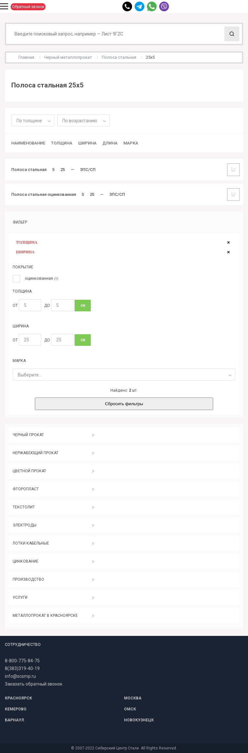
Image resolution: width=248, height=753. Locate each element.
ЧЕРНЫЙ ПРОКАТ (28, 435)
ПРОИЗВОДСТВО (28, 579)
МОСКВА (132, 698)
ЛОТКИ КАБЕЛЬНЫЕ (31, 543)
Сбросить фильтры (124, 403)
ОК (82, 306)
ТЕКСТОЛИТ (24, 507)
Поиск (231, 33)
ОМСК (130, 709)
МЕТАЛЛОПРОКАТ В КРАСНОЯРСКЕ (45, 615)
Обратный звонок (28, 7)
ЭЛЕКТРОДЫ (24, 525)
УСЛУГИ (20, 597)
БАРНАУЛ (14, 720)
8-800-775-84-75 (22, 660)
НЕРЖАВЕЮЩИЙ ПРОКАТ (35, 453)
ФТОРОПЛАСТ (26, 489)
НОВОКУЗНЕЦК (139, 720)
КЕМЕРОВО (15, 709)
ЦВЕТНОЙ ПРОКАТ (29, 471)
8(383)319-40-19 (22, 668)
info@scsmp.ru (20, 676)
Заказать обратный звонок (33, 684)
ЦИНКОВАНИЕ (25, 561)
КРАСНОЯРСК (18, 698)
